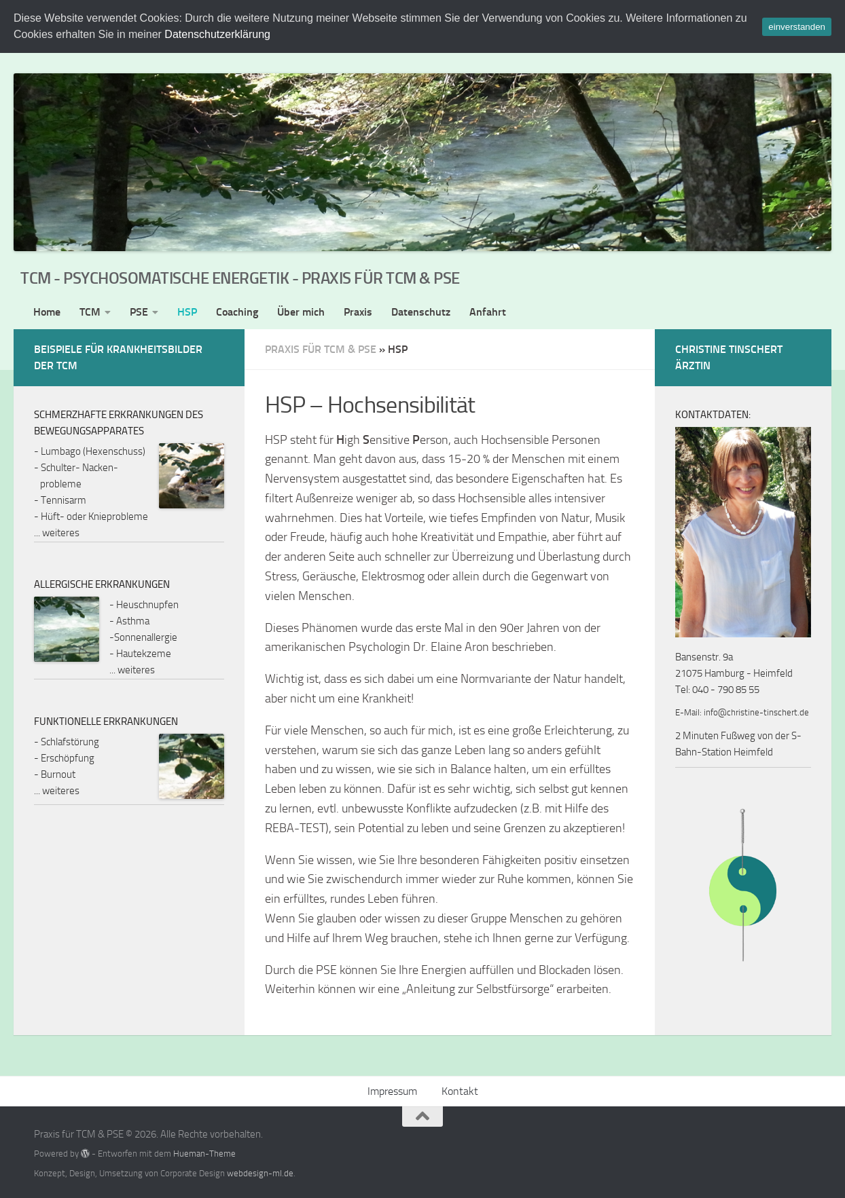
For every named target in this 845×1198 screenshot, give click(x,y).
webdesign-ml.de (260, 1173)
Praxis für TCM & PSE (320, 349)
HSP (187, 311)
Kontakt (460, 1091)
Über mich (301, 311)
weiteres (60, 533)
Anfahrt (487, 311)
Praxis (358, 311)
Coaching (237, 311)
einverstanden (796, 27)
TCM (90, 311)
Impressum (392, 1091)
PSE (139, 311)
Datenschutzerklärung (217, 34)
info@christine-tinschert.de (756, 712)
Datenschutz (420, 311)
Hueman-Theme (204, 1153)
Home (46, 311)
